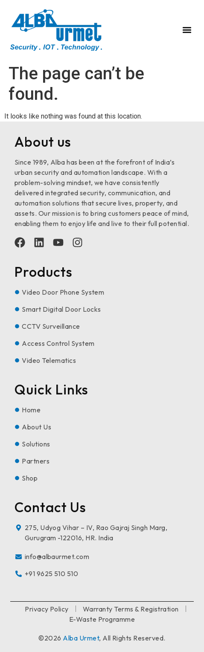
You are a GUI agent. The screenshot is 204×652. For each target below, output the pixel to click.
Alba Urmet (81, 638)
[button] (187, 30)
